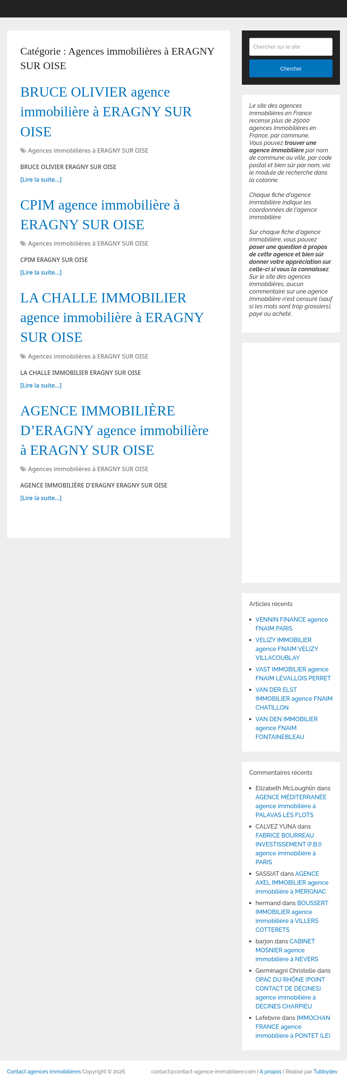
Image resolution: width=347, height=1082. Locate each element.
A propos (271, 1072)
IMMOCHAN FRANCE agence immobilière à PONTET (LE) (293, 1026)
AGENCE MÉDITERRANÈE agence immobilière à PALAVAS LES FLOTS (291, 806)
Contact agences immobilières (44, 1072)
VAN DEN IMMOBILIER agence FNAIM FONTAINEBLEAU (287, 728)
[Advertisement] (271, 461)
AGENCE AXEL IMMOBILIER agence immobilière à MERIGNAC (292, 882)
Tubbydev (326, 1072)
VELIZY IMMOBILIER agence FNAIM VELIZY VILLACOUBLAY (287, 648)
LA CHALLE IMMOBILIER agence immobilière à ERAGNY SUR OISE (111, 317)
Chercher (291, 69)
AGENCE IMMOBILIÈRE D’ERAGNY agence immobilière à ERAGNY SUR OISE (114, 430)
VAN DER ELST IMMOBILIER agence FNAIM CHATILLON (294, 698)
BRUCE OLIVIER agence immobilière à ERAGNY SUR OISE (106, 111)
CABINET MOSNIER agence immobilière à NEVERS (287, 950)
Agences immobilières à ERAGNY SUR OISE (88, 150)
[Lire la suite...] (40, 179)
